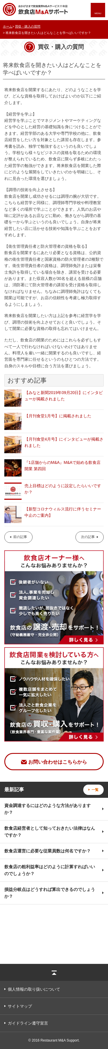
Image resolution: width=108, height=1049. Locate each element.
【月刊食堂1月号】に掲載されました (57, 416)
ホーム (7, 26)
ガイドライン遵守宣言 (28, 1023)
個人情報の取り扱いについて (34, 989)
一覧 (95, 790)
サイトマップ (20, 1006)
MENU (97, 13)
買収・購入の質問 (27, 26)
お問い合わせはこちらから (57, 762)
